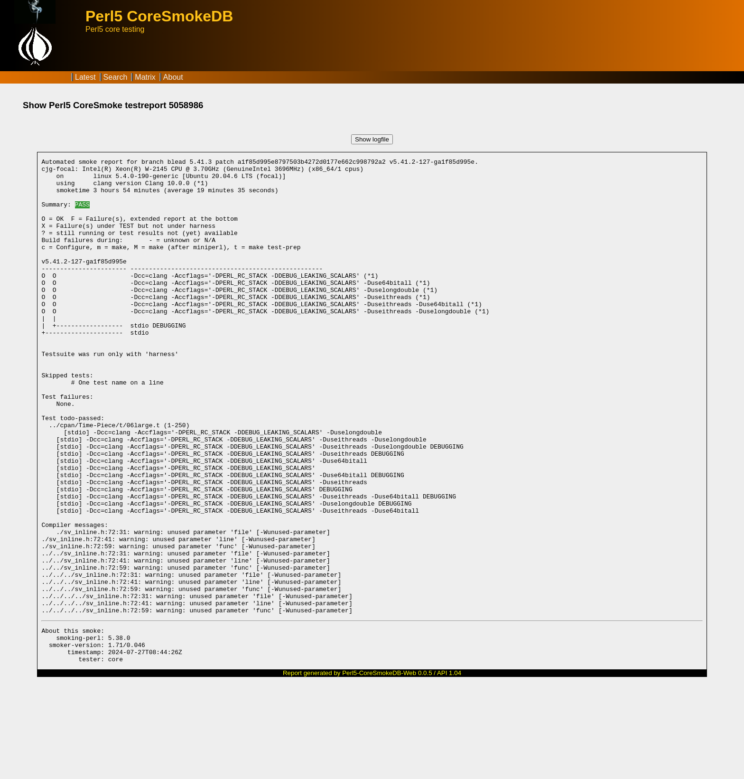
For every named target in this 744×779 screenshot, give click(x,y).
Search (115, 77)
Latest (85, 77)
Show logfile (372, 139)
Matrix (145, 77)
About (173, 77)
